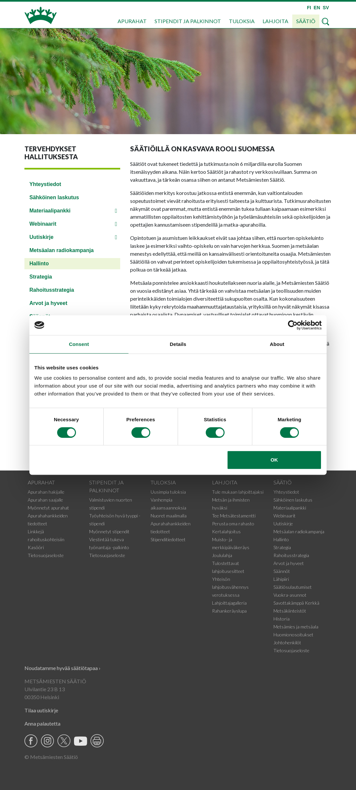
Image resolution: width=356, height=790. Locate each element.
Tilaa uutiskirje (41, 710)
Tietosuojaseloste (46, 555)
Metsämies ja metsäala (295, 626)
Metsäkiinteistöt (289, 611)
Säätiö (305, 21)
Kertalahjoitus (226, 531)
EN (317, 7)
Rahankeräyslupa (229, 611)
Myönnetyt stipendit (109, 531)
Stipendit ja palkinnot (188, 21)
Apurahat (132, 21)
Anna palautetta (42, 723)
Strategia (40, 277)
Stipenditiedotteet (168, 539)
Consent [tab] (79, 344)
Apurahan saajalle (45, 500)
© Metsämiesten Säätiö (51, 757)
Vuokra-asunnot (289, 595)
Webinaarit (42, 224)
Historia (281, 618)
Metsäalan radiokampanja (61, 250)
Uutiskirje (41, 237)
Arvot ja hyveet (48, 303)
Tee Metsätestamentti (234, 515)
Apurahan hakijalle (46, 492)
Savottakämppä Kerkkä (296, 603)
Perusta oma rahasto (233, 523)
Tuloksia (242, 21)
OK (274, 460)
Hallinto (39, 263)
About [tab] (277, 344)
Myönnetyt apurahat (48, 507)
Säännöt (281, 571)
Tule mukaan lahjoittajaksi (238, 492)
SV (326, 7)
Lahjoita (275, 21)
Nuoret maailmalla (169, 515)
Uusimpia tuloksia (168, 492)
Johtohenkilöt (287, 642)
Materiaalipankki (50, 210)
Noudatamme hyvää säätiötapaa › (62, 668)
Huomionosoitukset (293, 634)
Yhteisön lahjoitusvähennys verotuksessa (230, 587)
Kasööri (36, 547)
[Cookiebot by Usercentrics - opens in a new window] (293, 325)
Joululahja (222, 555)
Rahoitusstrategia (51, 290)
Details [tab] (178, 344)
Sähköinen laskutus (54, 197)
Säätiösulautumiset (292, 587)
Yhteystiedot (45, 184)
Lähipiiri (281, 579)
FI (309, 7)
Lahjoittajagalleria (229, 603)
